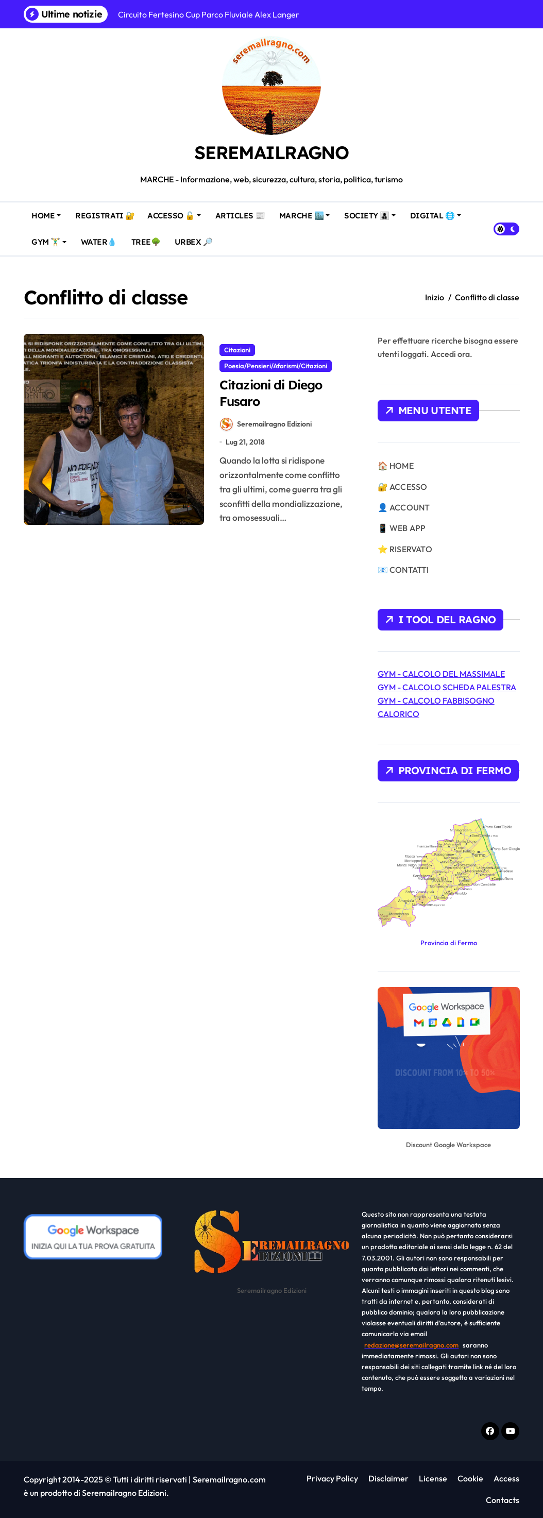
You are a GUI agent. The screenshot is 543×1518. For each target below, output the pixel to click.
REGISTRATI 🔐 (107, 211)
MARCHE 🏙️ (306, 211)
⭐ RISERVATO (405, 549)
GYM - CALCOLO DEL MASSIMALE (441, 674)
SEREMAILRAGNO (271, 151)
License (433, 1478)
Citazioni (237, 350)
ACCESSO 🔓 (177, 211)
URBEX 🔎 (196, 238)
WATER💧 (101, 238)
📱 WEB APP (402, 528)
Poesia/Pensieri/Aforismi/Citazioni (275, 366)
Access (506, 1478)
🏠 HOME (396, 465)
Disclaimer (388, 1478)
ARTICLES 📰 (242, 211)
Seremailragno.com (229, 1479)
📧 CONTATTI (403, 570)
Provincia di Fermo (448, 943)
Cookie (470, 1478)
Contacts (501, 1500)
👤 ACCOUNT (404, 507)
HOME (48, 211)
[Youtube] (510, 1431)
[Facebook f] (490, 1431)
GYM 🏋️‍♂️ (51, 238)
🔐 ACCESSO (403, 487)
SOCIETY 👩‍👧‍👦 (368, 215)
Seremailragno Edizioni (266, 427)
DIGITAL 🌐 (437, 211)
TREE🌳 (147, 238)
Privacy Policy (332, 1478)
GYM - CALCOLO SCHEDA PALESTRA (447, 687)
